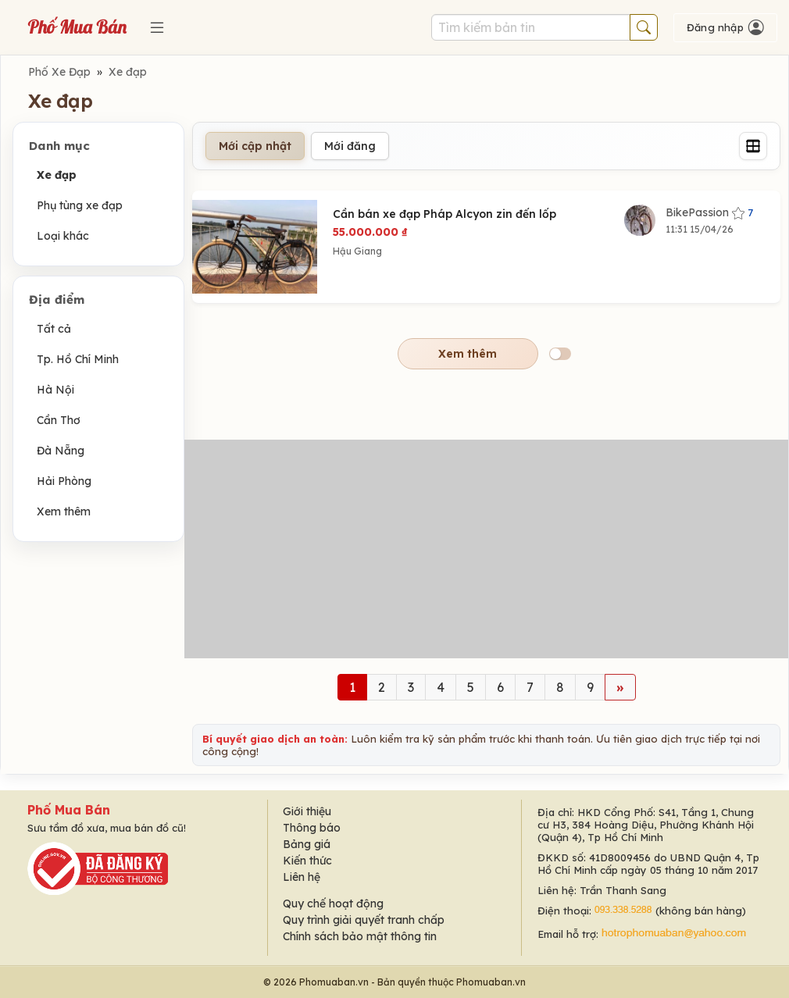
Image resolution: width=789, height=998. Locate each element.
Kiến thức (307, 861)
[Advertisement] (486, 549)
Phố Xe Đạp (59, 72)
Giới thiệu (307, 811)
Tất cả (54, 329)
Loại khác (63, 236)
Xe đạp (128, 72)
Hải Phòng (64, 481)
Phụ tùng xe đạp (80, 205)
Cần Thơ (58, 420)
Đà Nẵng (60, 451)
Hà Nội (55, 390)
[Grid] (753, 146)
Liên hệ (301, 877)
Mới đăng (350, 146)
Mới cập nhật (255, 146)
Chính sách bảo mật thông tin (360, 936)
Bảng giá (306, 844)
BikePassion (709, 212)
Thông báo (312, 828)
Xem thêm (64, 511)
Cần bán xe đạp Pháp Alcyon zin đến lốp (444, 214)
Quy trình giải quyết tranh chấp (363, 920)
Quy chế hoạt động (333, 903)
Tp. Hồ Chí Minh (78, 359)
